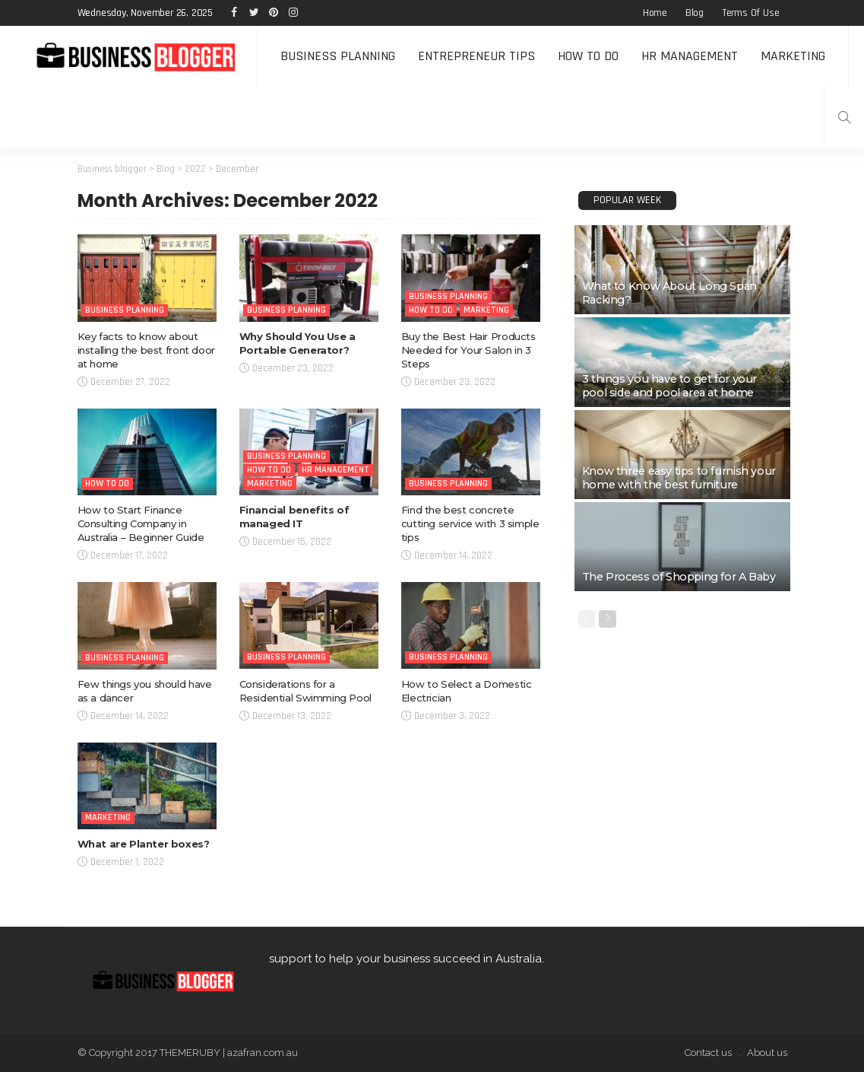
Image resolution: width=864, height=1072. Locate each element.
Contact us (708, 1052)
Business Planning (337, 56)
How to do (588, 56)
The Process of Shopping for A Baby (679, 577)
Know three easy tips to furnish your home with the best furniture (679, 477)
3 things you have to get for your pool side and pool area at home (669, 385)
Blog (694, 13)
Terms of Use (751, 13)
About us (767, 1052)
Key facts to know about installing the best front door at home (146, 350)
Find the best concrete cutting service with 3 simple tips (470, 523)
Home (655, 13)
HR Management (689, 56)
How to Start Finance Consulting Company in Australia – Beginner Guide (141, 523)
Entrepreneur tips (476, 56)
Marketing (793, 56)
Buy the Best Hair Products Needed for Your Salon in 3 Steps (468, 350)
